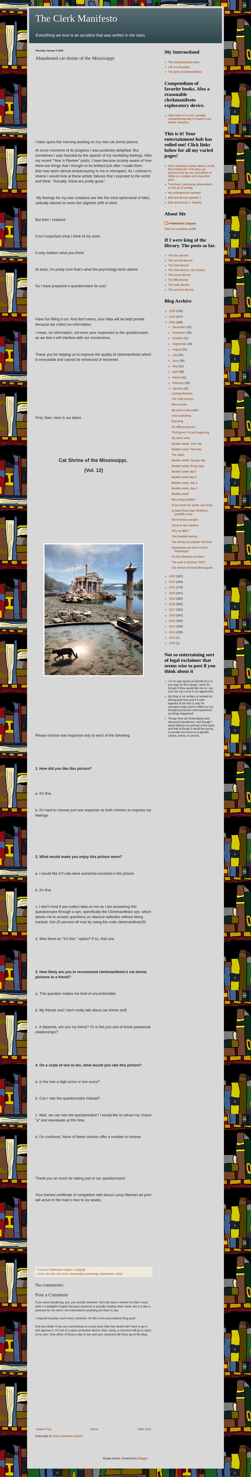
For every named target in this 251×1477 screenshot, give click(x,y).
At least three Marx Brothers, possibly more (190, 512)
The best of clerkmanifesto (185, 71)
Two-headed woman (184, 536)
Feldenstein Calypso (182, 223)
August (177, 349)
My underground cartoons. (185, 192)
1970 (172, 643)
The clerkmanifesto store (184, 62)
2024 (172, 322)
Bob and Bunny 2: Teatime (185, 202)
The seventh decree (181, 289)
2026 (172, 311)
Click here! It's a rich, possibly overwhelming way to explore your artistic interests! (190, 119)
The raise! (178, 454)
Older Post (144, 1429)
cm (58, 1273)
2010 (172, 637)
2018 (172, 604)
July (175, 355)
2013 (172, 632)
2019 (172, 598)
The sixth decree (178, 284)
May (175, 366)
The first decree (178, 255)
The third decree (178, 265)
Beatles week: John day (187, 443)
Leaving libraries (182, 393)
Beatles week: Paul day (187, 449)
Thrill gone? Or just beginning (190, 432)
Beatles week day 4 (184, 477)
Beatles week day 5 (184, 471)
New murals (179, 404)
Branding (177, 421)
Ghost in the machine (185, 525)
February (178, 383)
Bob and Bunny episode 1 (184, 197)
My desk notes (181, 438)
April (175, 371)
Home (94, 1429)
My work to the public (185, 410)
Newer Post (43, 1429)
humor (65, 1273)
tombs (118, 1273)
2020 (172, 593)
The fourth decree (179, 275)
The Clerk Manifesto (76, 18)
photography (77, 1273)
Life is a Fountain (179, 67)
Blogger (142, 1458)
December (179, 327)
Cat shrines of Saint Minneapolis (192, 567)
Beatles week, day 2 (184, 488)
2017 (172, 609)
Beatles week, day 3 (184, 482)
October (177, 338)
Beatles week (180, 493)
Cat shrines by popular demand (192, 542)
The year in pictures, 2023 (188, 562)
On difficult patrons (183, 427)
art (47, 1273)
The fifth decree (178, 279)
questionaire (107, 1273)
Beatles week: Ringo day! (188, 466)
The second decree (180, 260)
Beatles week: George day (188, 460)
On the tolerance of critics (188, 556)
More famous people (185, 519)
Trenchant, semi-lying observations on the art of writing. (190, 186)
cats (52, 1273)
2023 (172, 576)
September (179, 344)
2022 (172, 581)
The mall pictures (183, 399)
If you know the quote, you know (192, 505)
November (179, 332)
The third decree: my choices (186, 270)
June (175, 360)
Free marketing (181, 415)
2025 (172, 316)
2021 (172, 587)
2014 (172, 626)
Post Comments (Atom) (68, 1436)
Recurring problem (183, 499)
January (177, 388)
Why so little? (180, 530)
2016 (172, 615)
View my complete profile (180, 229)
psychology (92, 1273)
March (176, 377)
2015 (172, 621)
